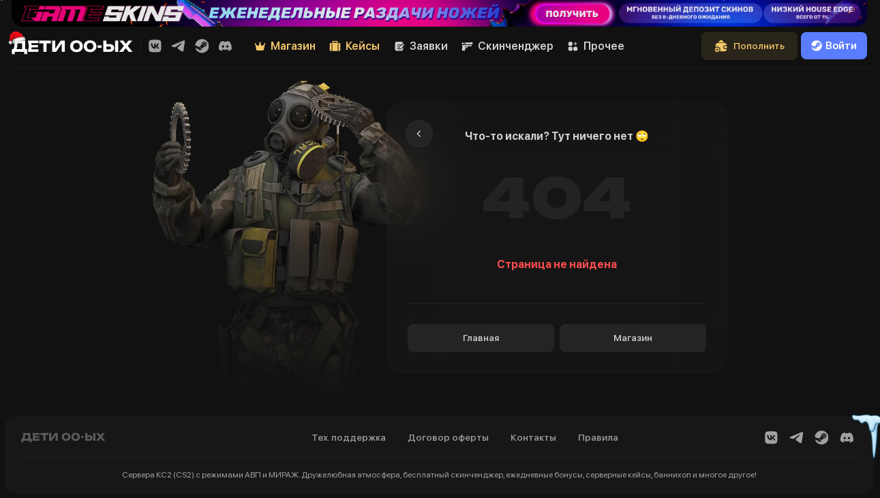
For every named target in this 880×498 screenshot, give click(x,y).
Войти (834, 46)
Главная (481, 337)
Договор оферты (448, 437)
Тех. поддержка (349, 437)
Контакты (533, 437)
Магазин (632, 337)
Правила (598, 437)
